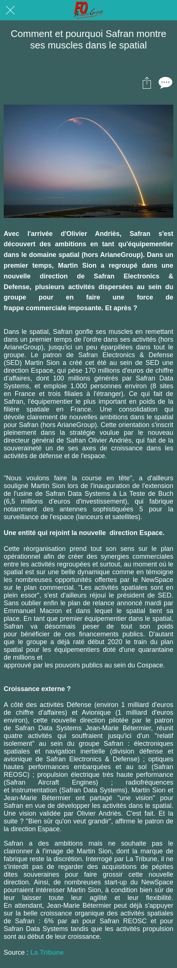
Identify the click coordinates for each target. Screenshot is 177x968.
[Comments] (164, 82)
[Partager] (147, 82)
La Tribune (47, 952)
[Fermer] (10, 10)
